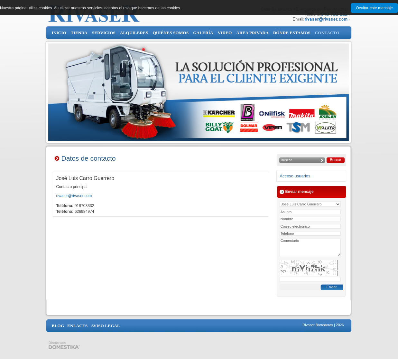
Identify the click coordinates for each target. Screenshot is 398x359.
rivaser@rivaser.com (74, 196)
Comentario (310, 248)
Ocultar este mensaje (374, 8)
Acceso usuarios (295, 176)
